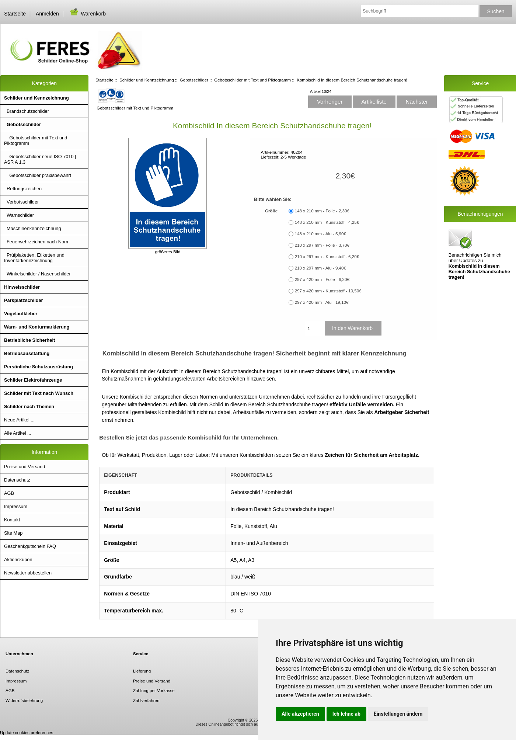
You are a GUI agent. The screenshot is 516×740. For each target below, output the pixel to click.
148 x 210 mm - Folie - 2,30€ (322, 211)
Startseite (15, 14)
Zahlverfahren (146, 700)
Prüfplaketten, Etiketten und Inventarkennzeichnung (34, 257)
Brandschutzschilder (26, 111)
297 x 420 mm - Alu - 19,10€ (322, 302)
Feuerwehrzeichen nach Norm (37, 241)
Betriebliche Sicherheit (29, 340)
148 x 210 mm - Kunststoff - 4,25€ (327, 222)
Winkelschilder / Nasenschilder (37, 274)
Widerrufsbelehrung (24, 700)
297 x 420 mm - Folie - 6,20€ (322, 279)
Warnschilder (19, 215)
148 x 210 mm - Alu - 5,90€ (320, 234)
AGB (9, 493)
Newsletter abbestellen (28, 573)
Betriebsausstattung (26, 353)
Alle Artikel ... (17, 433)
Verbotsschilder (21, 202)
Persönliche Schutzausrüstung (38, 366)
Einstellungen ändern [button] (398, 714)
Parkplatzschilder (23, 300)
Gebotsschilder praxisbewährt (37, 175)
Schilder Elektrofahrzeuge (33, 380)
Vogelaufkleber (20, 313)
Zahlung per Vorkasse (154, 690)
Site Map (13, 533)
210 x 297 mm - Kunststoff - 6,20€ (327, 256)
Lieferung (142, 670)
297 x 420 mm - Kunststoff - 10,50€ (328, 291)
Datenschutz (17, 480)
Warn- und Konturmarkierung (36, 327)
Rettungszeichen (23, 188)
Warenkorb (87, 14)
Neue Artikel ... (19, 420)
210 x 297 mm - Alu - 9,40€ (320, 268)
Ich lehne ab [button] (346, 714)
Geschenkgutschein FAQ (30, 546)
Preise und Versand (24, 466)
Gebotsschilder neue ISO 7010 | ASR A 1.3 (40, 159)
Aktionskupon (18, 559)
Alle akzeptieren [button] (300, 714)
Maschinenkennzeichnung (32, 228)
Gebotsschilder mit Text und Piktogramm (252, 79)
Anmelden (47, 14)
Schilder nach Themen (29, 406)
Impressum (15, 506)
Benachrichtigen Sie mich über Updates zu (479, 253)
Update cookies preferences (26, 732)
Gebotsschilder (194, 79)
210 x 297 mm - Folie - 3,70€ (322, 245)
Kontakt (12, 519)
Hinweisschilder (22, 287)
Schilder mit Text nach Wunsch (38, 393)
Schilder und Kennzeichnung (146, 79)
